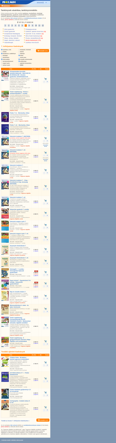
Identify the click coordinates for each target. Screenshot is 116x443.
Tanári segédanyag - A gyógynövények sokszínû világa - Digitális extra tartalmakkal (20, 339)
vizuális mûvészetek (25, 59)
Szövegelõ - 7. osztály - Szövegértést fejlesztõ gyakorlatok (17, 270)
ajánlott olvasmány (25, 63)
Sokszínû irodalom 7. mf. (18, 197)
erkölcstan (22, 61)
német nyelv (5, 65)
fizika (21, 55)
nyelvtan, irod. (6, 49)
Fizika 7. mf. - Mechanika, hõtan (20, 125)
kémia (21, 51)
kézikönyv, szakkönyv (8, 53)
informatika (5, 59)
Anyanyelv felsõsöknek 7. (18, 245)
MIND (21, 65)
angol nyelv (5, 63)
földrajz (22, 53)
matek (3, 51)
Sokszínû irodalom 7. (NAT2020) (20, 136)
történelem (5, 57)
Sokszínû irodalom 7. (16, 165)
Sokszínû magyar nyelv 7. (18, 221)
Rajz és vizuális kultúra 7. (18, 292)
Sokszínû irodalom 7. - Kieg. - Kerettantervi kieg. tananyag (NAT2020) (19, 182)
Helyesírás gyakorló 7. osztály (19, 209)
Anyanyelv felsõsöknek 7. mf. (19, 258)
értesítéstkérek (45, 145)
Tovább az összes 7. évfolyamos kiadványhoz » (15, 420)
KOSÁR (40, 51)
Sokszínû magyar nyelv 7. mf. (19, 233)
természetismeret (7, 61)
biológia (4, 55)
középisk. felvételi (25, 49)
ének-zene (22, 57)
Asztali (21, 440)
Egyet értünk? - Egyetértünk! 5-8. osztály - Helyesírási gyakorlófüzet (20, 282)
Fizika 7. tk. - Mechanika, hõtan (19, 113)
